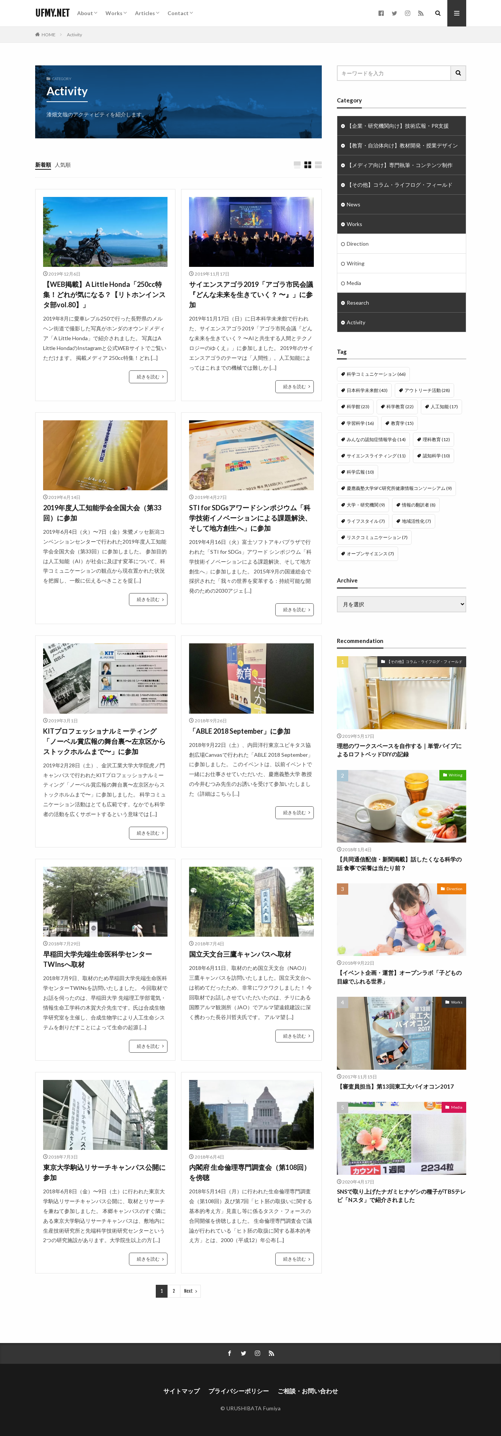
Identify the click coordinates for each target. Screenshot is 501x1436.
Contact (178, 13)
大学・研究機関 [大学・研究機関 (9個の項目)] (366, 505)
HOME (49, 34)
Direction (358, 243)
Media (354, 283)
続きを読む (148, 377)
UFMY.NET (52, 13)
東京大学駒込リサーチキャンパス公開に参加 (104, 1172)
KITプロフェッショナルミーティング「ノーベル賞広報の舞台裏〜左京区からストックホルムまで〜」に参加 (104, 741)
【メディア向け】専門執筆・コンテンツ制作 (400, 165)
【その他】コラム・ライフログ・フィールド (400, 184)
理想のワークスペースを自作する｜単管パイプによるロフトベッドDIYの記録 (399, 741)
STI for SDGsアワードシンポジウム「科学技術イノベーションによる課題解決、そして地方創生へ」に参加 (250, 517)
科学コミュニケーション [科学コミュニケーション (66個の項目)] (376, 374)
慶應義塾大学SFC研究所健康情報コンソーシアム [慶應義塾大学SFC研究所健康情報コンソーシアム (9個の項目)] (399, 488)
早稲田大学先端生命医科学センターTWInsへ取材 (97, 959)
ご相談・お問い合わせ (308, 1390)
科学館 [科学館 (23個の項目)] (358, 406)
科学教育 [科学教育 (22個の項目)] (400, 406)
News (353, 204)
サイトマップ (181, 1390)
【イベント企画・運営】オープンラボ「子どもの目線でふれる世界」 (399, 968)
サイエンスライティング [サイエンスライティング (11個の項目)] (376, 456)
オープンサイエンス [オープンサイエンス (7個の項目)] (370, 553)
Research (358, 302)
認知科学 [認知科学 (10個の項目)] (436, 456)
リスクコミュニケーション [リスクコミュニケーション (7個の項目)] (377, 537)
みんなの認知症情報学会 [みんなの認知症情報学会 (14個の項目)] (376, 439)
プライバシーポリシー (238, 1390)
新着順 (43, 164)
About (85, 13)
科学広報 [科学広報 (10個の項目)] (360, 472)
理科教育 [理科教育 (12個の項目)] (436, 439)
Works (114, 13)
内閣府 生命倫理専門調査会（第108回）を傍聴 (249, 1172)
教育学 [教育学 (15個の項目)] (402, 423)
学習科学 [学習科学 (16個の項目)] (360, 423)
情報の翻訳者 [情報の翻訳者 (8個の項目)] (419, 505)
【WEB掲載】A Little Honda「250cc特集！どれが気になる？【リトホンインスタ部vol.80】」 (104, 294)
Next (188, 1291)
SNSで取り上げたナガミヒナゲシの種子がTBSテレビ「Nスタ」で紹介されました (401, 1186)
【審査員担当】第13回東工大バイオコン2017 (395, 1077)
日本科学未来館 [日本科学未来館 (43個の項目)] (367, 390)
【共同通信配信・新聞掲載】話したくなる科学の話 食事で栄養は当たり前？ (399, 854)
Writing (356, 263)
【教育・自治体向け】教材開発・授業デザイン (402, 145)
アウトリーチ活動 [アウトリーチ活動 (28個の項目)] (427, 390)
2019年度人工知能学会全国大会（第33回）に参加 (102, 512)
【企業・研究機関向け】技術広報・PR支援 (398, 125)
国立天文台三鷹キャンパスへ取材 (240, 954)
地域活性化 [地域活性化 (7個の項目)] (416, 521)
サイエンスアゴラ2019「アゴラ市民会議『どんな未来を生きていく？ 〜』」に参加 (251, 294)
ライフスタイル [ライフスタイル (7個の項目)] (366, 521)
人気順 (63, 164)
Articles (145, 13)
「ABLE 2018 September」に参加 (239, 731)
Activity (74, 34)
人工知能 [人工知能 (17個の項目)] (444, 406)
